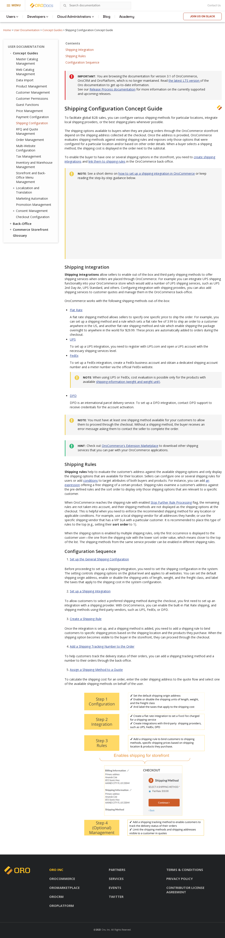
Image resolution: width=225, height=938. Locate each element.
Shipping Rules (75, 56)
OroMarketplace (64, 887)
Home (7, 30)
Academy (126, 16)
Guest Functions (27, 105)
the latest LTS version (184, 80)
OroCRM (56, 896)
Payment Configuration (32, 117)
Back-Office (20, 223)
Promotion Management (33, 205)
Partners (117, 869)
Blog (106, 16)
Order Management (30, 140)
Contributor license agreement (185, 889)
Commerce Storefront (28, 229)
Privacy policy (179, 878)
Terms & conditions (184, 869)
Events (115, 887)
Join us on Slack (202, 16)
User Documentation (27, 30)
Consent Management (31, 211)
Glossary (20, 235)
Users (10, 16)
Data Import (24, 80)
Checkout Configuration (32, 217)
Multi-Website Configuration (25, 148)
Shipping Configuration (32, 123)
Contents (72, 43)
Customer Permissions (32, 98)
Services (116, 878)
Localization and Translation (26, 190)
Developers (36, 16)
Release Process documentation (112, 89)
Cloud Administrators (74, 16)
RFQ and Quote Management (27, 131)
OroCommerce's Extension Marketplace (130, 446)
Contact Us (214, 5)
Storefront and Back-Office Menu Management (31, 177)
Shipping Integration (79, 50)
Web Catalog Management (25, 72)
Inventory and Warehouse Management (34, 164)
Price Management (29, 111)
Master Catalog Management (27, 61)
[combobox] (95, 5)
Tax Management (28, 156)
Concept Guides (52, 30)
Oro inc (56, 869)
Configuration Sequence (82, 62)
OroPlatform (61, 905)
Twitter (116, 896)
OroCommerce (62, 878)
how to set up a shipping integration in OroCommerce (156, 173)
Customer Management (33, 92)
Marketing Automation (32, 198)
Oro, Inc (106, 929)
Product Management (31, 86)
